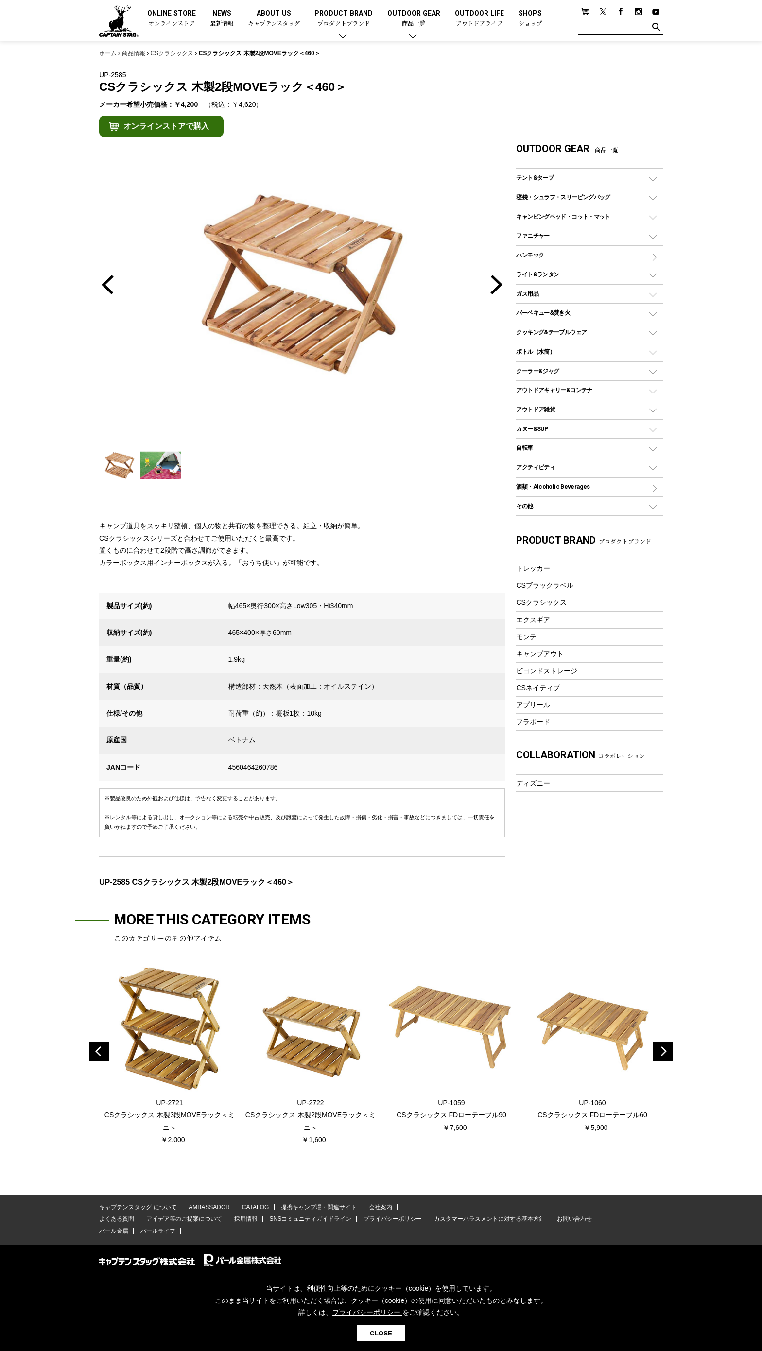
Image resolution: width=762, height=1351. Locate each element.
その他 (524, 506)
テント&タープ (535, 177)
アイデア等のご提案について (184, 1219)
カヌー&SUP (532, 428)
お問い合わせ (572, 1219)
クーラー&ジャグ (537, 371)
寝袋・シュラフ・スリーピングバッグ (563, 197)
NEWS (221, 19)
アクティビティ (535, 467)
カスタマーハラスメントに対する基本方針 (488, 1219)
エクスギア (533, 620)
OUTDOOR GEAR (413, 19)
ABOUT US (274, 19)
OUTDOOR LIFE (479, 19)
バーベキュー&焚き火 (543, 312)
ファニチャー (532, 235)
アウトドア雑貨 (535, 409)
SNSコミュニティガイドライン (310, 1219)
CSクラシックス (541, 602)
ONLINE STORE (171, 19)
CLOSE (381, 1333)
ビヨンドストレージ (546, 671)
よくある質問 (116, 1219)
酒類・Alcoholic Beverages (552, 486)
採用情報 (245, 1219)
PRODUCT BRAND (343, 19)
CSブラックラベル (544, 585)
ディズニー (533, 783)
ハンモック (530, 254)
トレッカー (533, 568)
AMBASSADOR (209, 1207)
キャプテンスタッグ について (137, 1207)
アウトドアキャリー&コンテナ (554, 389)
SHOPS (530, 19)
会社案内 (379, 1207)
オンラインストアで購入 (166, 126)
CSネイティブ (538, 688)
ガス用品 (527, 293)
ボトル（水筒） (535, 351)
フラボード (533, 722)
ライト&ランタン (537, 274)
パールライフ (157, 1231)
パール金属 (113, 1231)
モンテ (526, 637)
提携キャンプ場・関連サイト (318, 1207)
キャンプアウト (540, 654)
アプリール (533, 705)
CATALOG (255, 1207)
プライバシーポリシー (392, 1219)
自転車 (524, 447)
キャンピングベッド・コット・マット (563, 216)
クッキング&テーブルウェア (551, 332)
